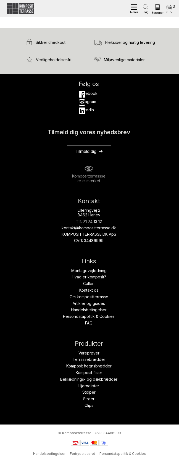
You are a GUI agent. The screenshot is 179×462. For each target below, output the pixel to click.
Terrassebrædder (89, 359)
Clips (89, 405)
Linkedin (82, 110)
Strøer (88, 398)
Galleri (88, 283)
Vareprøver (88, 353)
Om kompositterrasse (89, 296)
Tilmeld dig (85, 151)
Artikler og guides (89, 303)
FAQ (89, 323)
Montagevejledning (89, 270)
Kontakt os (88, 290)
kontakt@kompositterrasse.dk (89, 227)
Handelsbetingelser (89, 309)
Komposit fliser (89, 372)
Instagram (82, 101)
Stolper (89, 392)
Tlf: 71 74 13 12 (89, 221)
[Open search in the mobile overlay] (146, 7)
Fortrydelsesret (82, 454)
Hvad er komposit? (89, 277)
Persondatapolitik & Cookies (89, 316)
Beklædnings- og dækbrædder (88, 379)
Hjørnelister (88, 385)
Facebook (82, 93)
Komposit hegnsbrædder (89, 366)
